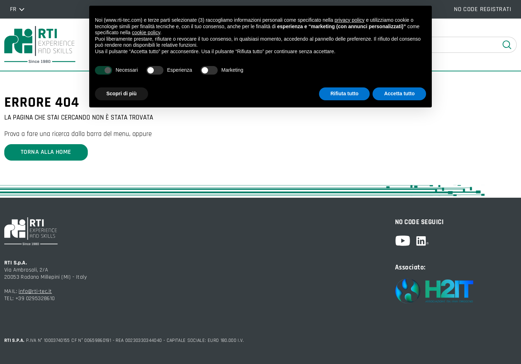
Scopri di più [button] (121, 93)
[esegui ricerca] (507, 45)
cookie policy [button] (146, 32)
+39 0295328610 (35, 298)
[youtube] (405, 240)
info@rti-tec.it (35, 291)
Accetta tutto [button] (399, 93)
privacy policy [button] (350, 20)
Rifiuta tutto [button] (344, 93)
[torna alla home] (40, 44)
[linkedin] (422, 241)
